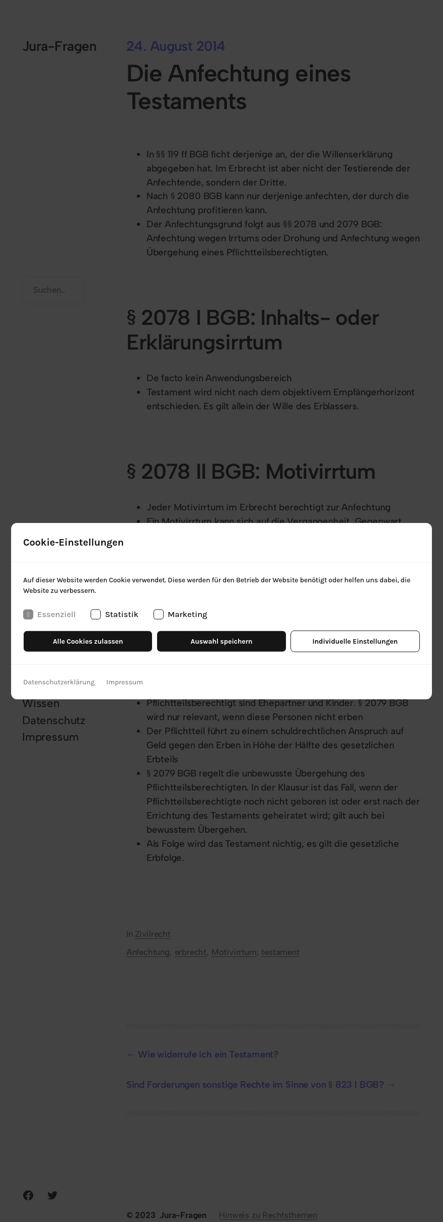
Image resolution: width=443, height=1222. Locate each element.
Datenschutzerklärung (59, 681)
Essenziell (49, 614)
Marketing (180, 614)
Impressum (124, 681)
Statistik (114, 614)
